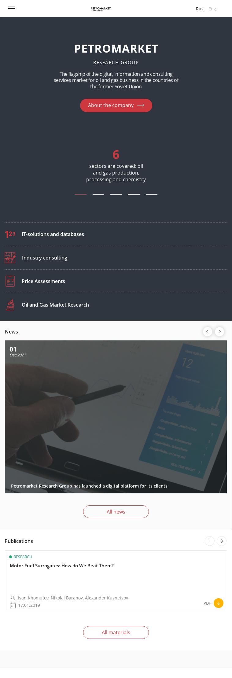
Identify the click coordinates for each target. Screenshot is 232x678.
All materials (116, 632)
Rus (200, 9)
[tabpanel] (116, 160)
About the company (111, 105)
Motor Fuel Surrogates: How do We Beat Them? (62, 565)
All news (116, 511)
